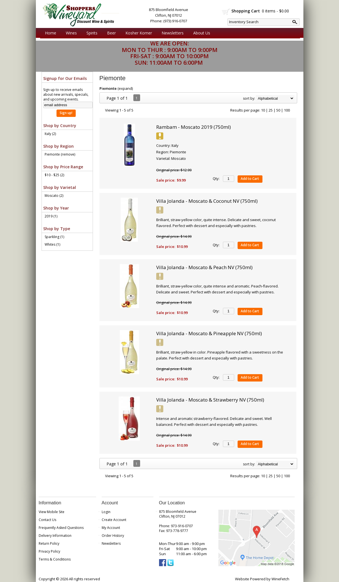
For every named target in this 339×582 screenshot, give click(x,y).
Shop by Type (56, 228)
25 (271, 110)
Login (106, 511)
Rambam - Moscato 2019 (193, 127)
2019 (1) (51, 216)
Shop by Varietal (59, 187)
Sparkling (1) (54, 236)
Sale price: (165, 180)
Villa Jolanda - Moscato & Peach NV (204, 267)
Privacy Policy (49, 551)
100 (287, 110)
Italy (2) (50, 133)
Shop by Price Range (63, 166)
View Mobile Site (51, 511)
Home (50, 33)
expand (125, 88)
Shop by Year (56, 208)
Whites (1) (52, 244)
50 (278, 110)
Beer (110, 33)
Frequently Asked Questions (61, 527)
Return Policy (49, 543)
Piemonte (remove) (60, 154)
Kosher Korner (137, 33)
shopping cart (226, 11)
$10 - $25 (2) (54, 175)
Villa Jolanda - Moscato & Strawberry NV (210, 399)
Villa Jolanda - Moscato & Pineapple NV (209, 333)
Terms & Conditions (55, 559)
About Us (200, 33)
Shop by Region (58, 146)
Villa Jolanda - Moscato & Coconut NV (207, 201)
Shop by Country (59, 125)
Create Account (114, 519)
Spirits (90, 33)
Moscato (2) (54, 195)
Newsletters (173, 33)
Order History (113, 535)
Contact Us (47, 519)
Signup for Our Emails (65, 78)
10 (263, 110)
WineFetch (280, 578)
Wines (70, 33)
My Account (111, 527)
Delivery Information (55, 535)
